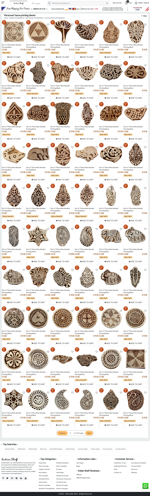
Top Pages (80, 463)
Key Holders (43, 472)
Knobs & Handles (44, 485)
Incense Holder (83, 449)
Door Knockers (107, 449)
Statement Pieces (62, 476)
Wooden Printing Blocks (47, 488)
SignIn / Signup (143, 3)
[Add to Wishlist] (24, 25)
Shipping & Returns (120, 466)
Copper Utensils (44, 469)
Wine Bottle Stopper (56, 449)
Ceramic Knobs (9, 449)
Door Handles (43, 476)
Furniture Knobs (121, 449)
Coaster (59, 469)
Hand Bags (60, 472)
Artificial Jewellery (62, 463)
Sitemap (134, 472)
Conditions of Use (120, 463)
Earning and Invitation (138, 463)
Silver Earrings (44, 466)
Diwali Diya (42, 463)
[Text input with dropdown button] (80, 3)
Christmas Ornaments (63, 479)
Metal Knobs (21, 449)
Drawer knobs (95, 449)
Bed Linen (43, 449)
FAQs (115, 469)
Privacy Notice (136, 466)
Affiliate (79, 474)
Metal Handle (33, 449)
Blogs (78, 466)
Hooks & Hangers (62, 488)
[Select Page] (71, 433)
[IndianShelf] (18, 3)
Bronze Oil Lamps (62, 485)
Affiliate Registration (83, 478)
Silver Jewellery (61, 466)
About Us (134, 469)
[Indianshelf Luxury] (36, 3)
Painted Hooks (70, 449)
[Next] (89, 433)
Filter (144, 16)
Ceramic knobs (61, 482)
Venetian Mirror (44, 479)
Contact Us (117, 472)
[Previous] (62, 433)
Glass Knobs (43, 482)
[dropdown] (49, 3)
